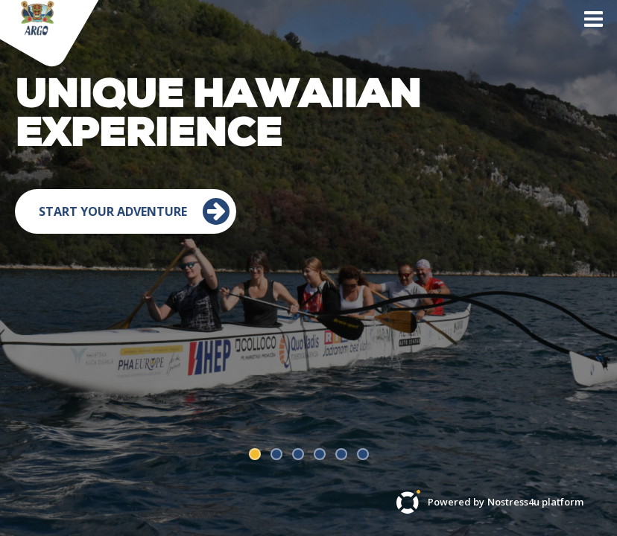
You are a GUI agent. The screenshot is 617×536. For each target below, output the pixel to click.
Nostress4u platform (535, 502)
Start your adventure (134, 301)
